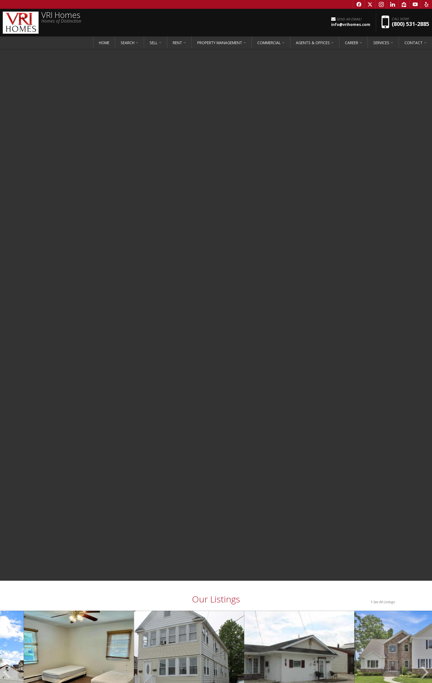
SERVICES (381, 42)
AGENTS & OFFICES (313, 42)
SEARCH (127, 42)
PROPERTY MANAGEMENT (219, 42)
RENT (177, 42)
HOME (104, 42)
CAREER (351, 42)
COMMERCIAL (269, 42)
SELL (154, 42)
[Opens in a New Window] (358, 4)
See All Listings (383, 601)
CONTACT (413, 42)
